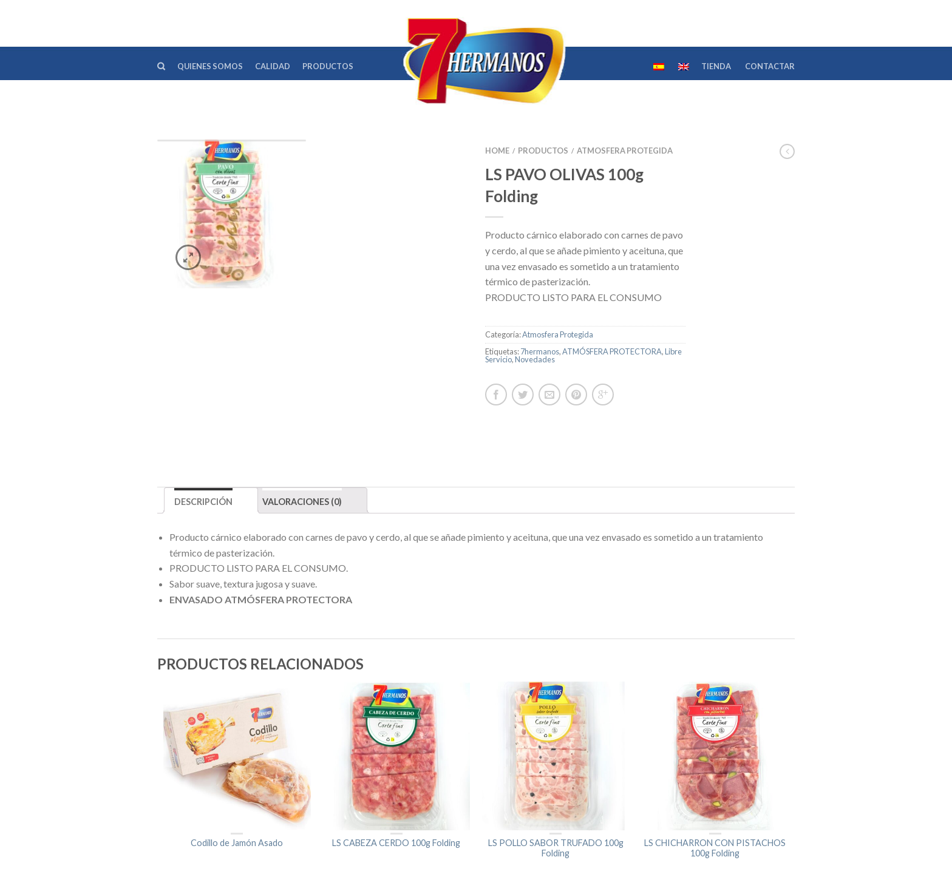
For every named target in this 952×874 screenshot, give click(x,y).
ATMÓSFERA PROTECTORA (612, 351)
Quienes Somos (210, 66)
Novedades (535, 359)
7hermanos (539, 351)
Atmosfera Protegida (625, 150)
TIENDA (716, 66)
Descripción (203, 441)
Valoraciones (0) (302, 441)
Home (497, 150)
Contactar (770, 66)
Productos (327, 66)
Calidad (272, 66)
